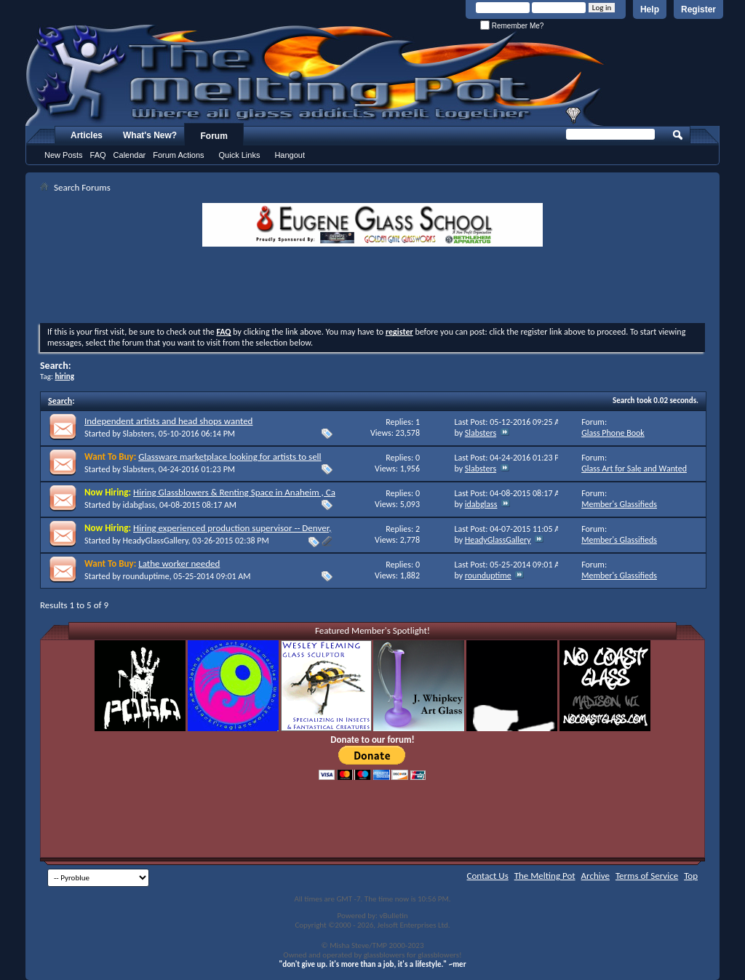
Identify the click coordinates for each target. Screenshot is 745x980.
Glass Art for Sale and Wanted (634, 468)
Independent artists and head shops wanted (168, 420)
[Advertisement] (372, 286)
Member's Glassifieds (619, 504)
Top (691, 875)
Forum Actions (178, 155)
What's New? (150, 135)
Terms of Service (646, 875)
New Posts (63, 155)
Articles (87, 135)
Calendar (129, 155)
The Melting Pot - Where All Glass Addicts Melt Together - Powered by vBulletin (315, 75)
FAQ (98, 155)
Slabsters (138, 434)
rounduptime (146, 576)
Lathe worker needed (179, 563)
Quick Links (239, 155)
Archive (595, 875)
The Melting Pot (544, 875)
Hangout (289, 155)
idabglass (139, 505)
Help (649, 9)
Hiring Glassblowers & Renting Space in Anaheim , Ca (234, 492)
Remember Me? (511, 26)
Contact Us (488, 875)
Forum (214, 136)
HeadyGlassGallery (155, 540)
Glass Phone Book (613, 433)
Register (698, 9)
